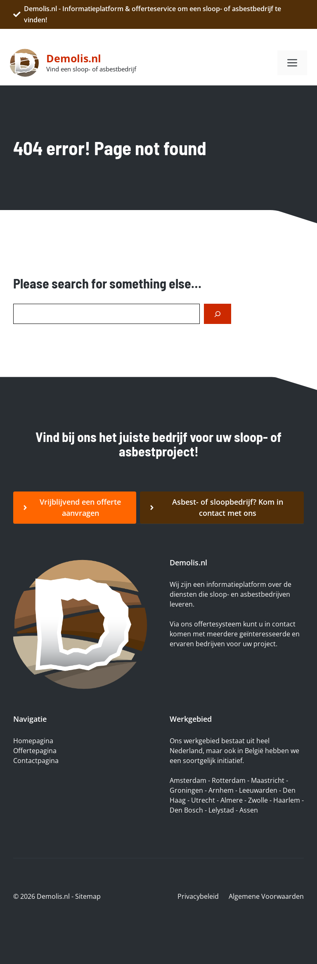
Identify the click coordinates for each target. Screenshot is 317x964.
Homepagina (33, 740)
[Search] (217, 314)
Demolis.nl (73, 58)
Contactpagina (36, 760)
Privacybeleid (198, 896)
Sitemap (88, 896)
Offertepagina (35, 750)
